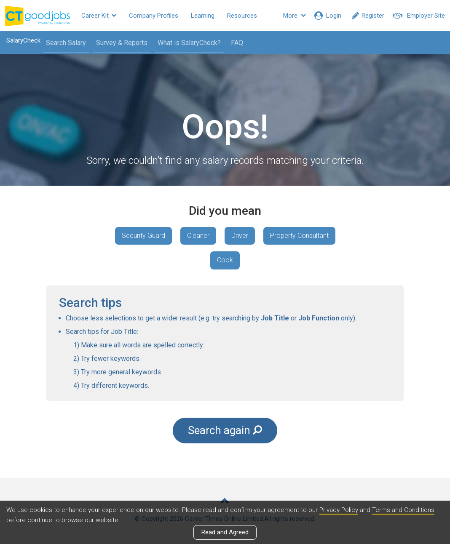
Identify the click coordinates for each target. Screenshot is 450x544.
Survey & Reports (121, 43)
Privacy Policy (338, 510)
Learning (202, 15)
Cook (225, 260)
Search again (225, 430)
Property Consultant (299, 236)
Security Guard (143, 236)
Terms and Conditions (403, 510)
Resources (242, 15)
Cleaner (198, 236)
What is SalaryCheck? (189, 43)
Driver (239, 236)
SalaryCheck (23, 40)
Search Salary (66, 43)
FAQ (237, 43)
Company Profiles (153, 15)
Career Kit (98, 15)
